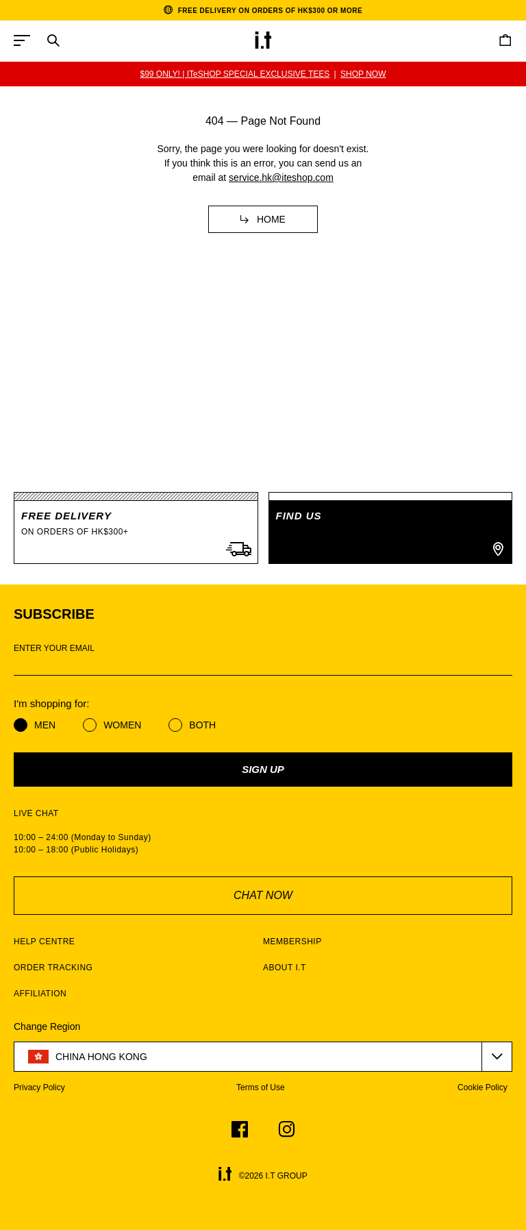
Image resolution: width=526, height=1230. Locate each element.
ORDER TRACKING (53, 967)
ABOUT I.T (284, 967)
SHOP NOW (363, 74)
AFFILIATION (40, 993)
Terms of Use (260, 1087)
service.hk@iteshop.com (281, 177)
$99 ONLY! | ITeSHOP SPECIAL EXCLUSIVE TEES (234, 74)
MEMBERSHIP (292, 941)
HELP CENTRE (44, 941)
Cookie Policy (483, 1087)
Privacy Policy (39, 1087)
